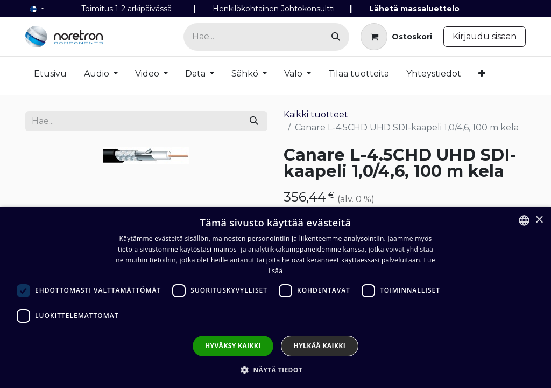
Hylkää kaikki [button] (319, 345)
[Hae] (335, 37)
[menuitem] (50, 76)
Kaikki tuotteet (316, 114)
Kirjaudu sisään (485, 36)
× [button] (539, 220)
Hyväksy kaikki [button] (233, 345)
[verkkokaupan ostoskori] (396, 36)
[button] (275, 369)
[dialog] (275, 297)
